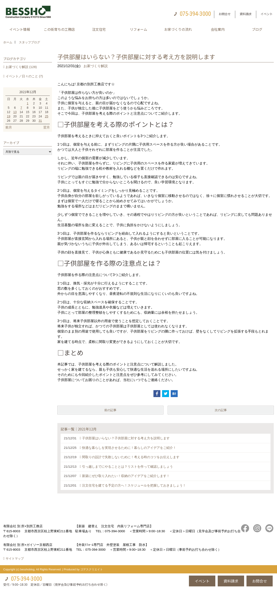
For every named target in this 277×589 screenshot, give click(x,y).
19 (8, 116)
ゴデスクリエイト (91, 569)
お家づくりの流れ (178, 29)
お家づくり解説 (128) (21, 67)
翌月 (46, 127)
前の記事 (110, 410)
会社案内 (218, 29)
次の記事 (221, 410)
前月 (8, 127)
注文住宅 (99, 29)
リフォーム (138, 29)
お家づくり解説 (96, 66)
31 (40, 120)
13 (15, 112)
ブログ (257, 29)
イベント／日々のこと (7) (24, 76)
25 (46, 116)
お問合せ (225, 14)
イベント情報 (19, 29)
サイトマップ (15, 558)
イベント (267, 14)
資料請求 (246, 14)
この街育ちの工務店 (59, 29)
